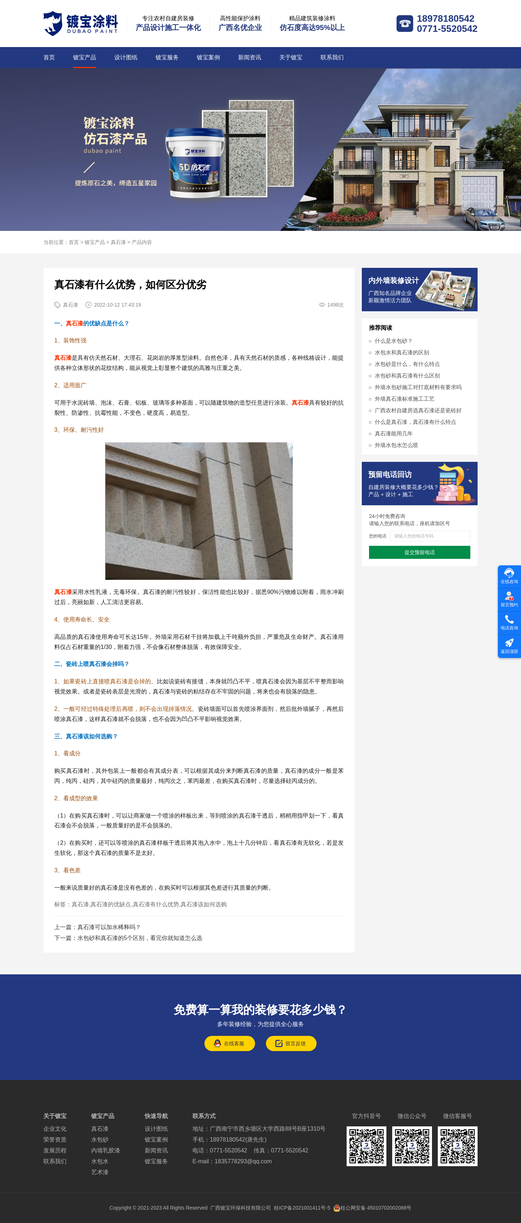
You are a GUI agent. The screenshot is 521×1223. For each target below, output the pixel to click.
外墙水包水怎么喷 (396, 445)
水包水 (100, 1161)
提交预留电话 (419, 552)
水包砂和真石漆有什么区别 (407, 375)
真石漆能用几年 (394, 433)
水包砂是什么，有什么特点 (407, 364)
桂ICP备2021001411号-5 (302, 1208)
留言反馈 (295, 1043)
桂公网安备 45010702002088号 (372, 1208)
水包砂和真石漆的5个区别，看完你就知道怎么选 (139, 938)
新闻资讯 (249, 57)
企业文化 (55, 1129)
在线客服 (234, 1043)
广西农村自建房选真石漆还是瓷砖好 (418, 410)
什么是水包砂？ (394, 341)
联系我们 (332, 57)
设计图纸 (125, 57)
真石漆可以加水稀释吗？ (109, 927)
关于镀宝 (290, 57)
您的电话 (377, 536)
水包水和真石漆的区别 (402, 352)
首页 (49, 57)
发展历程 (55, 1150)
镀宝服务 (167, 57)
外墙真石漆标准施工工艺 (405, 399)
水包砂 (100, 1139)
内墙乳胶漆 (105, 1150)
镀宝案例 (208, 57)
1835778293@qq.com (243, 1161)
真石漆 (118, 242)
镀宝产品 (84, 57)
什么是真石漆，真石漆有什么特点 (415, 422)
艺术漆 (100, 1172)
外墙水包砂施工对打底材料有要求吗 (418, 387)
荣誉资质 (55, 1139)
